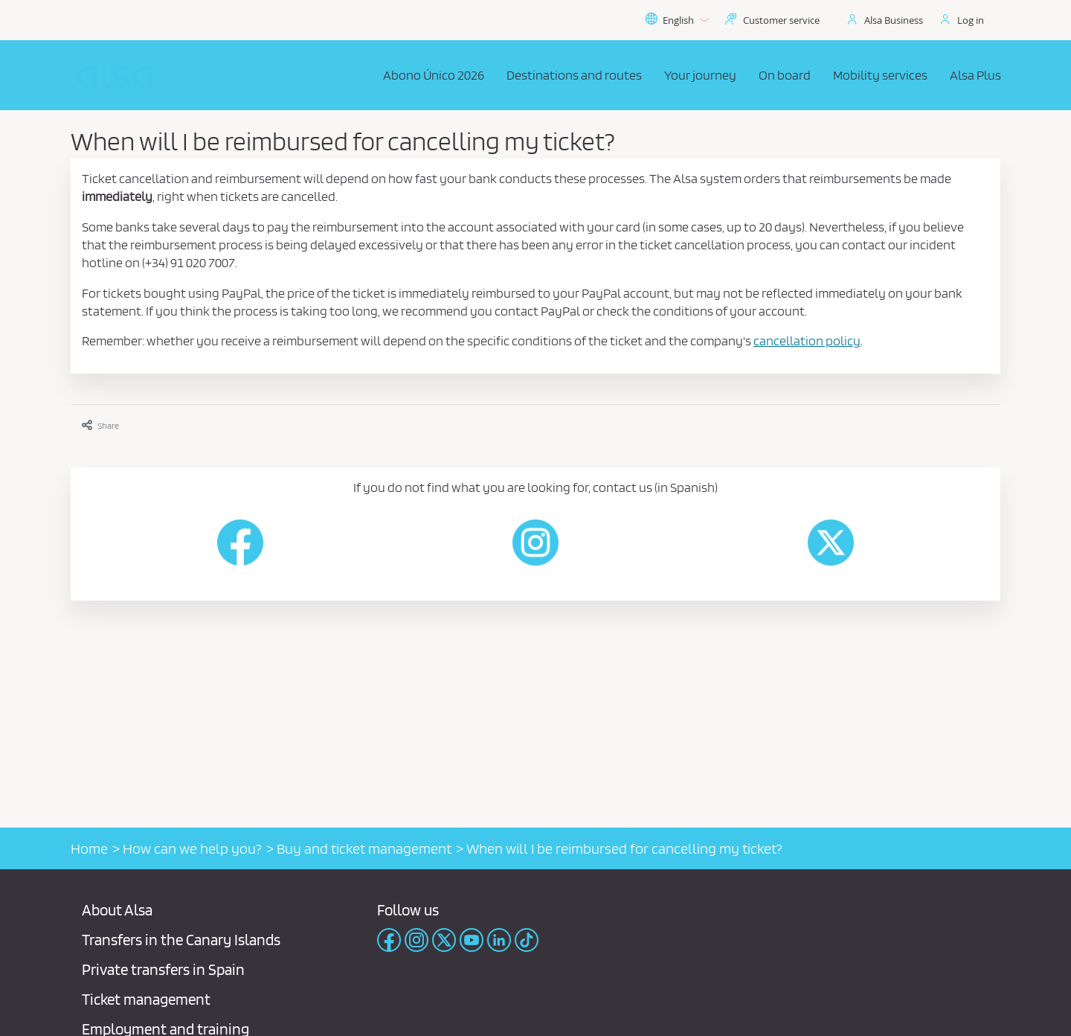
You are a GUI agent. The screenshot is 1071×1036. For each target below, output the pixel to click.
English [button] (677, 20)
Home (89, 848)
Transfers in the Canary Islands (181, 939)
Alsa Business (893, 20)
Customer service (781, 20)
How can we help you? (192, 848)
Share (100, 425)
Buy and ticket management (364, 848)
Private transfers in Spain (163, 969)
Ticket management (146, 999)
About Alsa (117, 910)
